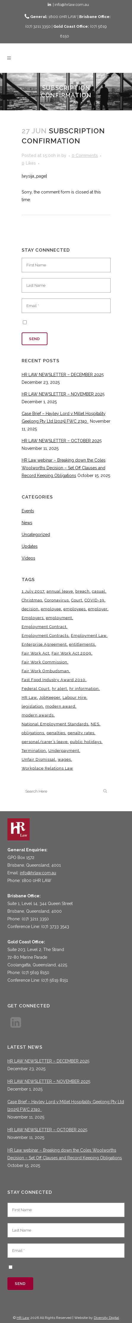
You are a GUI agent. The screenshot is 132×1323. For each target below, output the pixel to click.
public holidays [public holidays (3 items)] (85, 742)
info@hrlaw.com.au (38, 872)
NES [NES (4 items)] (95, 724)
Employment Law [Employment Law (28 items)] (88, 635)
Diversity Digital (106, 1318)
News (27, 522)
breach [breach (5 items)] (82, 591)
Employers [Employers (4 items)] (33, 618)
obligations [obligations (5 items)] (33, 733)
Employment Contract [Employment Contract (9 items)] (44, 626)
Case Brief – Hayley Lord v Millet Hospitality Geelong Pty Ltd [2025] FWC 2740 (65, 1105)
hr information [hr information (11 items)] (84, 688)
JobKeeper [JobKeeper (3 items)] (49, 697)
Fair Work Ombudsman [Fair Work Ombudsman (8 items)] (45, 671)
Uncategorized (36, 534)
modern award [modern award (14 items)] (60, 706)
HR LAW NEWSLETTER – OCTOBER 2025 (61, 440)
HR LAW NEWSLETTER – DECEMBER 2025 (63, 374)
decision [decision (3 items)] (30, 609)
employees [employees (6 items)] (74, 609)
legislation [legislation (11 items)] (32, 706)
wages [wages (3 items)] (64, 759)
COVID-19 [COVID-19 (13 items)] (94, 600)
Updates (30, 546)
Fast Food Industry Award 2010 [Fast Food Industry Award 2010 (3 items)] (53, 680)
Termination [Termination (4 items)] (34, 750)
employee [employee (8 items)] (51, 609)
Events (28, 511)
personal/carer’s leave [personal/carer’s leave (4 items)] (45, 742)
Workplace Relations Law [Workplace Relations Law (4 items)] (47, 768)
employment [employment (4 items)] (59, 618)
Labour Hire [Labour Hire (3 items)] (74, 697)
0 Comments (85, 155)
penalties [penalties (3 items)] (56, 733)
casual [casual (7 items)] (98, 591)
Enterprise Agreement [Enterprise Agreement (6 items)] (44, 644)
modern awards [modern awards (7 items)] (38, 715)
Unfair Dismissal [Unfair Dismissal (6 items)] (38, 759)
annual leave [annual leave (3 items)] (60, 591)
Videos (28, 558)
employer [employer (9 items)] (97, 609)
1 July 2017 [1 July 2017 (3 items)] (33, 591)
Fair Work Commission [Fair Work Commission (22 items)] (44, 662)
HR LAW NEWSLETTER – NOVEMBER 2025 (63, 394)
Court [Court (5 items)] (76, 600)
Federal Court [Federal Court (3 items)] (36, 688)
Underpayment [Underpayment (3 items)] (63, 750)
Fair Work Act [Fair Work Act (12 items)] (35, 653)
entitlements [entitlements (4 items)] (82, 644)
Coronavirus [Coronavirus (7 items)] (56, 600)
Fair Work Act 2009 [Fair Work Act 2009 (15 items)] (71, 653)
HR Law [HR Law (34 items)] (29, 697)
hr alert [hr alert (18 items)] (59, 688)
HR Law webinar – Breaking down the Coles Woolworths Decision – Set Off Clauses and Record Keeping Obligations (64, 468)
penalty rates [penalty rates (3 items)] (81, 733)
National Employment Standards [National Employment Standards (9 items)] (55, 724)
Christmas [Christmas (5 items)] (32, 600)
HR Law (23, 1318)
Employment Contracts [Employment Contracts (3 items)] (45, 635)
